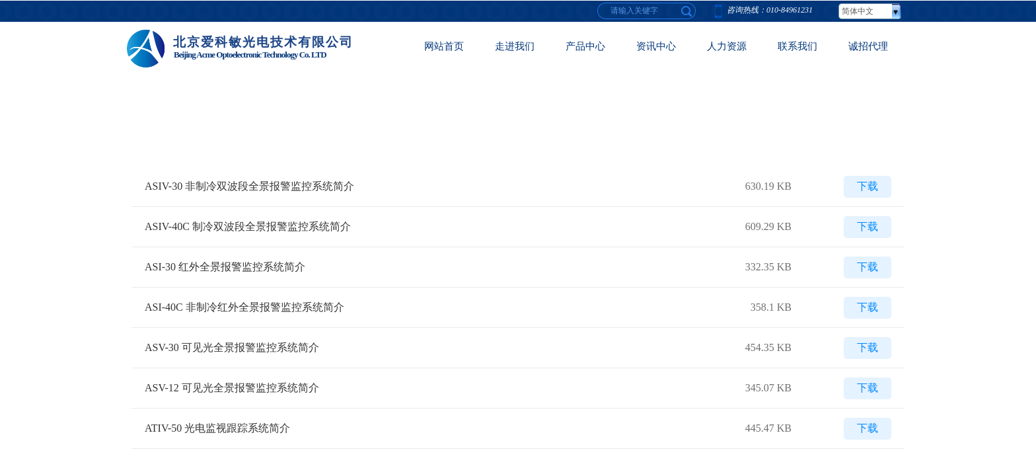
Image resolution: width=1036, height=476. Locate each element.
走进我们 (515, 46)
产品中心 (585, 46)
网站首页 (444, 46)
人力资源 (727, 46)
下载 (867, 186)
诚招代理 (868, 46)
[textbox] (687, 11)
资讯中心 (656, 46)
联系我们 (797, 46)
